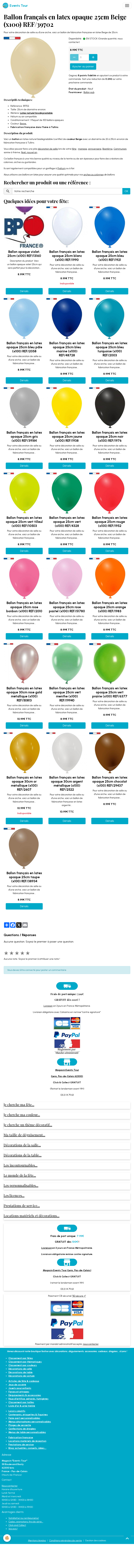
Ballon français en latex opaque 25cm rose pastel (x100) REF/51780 (67, 607)
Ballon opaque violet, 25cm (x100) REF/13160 (24, 254)
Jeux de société (17, 1384)
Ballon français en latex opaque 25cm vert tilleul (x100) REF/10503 (24, 522)
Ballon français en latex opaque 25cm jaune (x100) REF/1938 (67, 437)
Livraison (48, 1005)
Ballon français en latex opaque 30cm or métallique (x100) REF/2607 (24, 784)
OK (126, 191)
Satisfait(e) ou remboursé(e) (23, 1518)
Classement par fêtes (20, 1358)
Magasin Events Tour (67, 1070)
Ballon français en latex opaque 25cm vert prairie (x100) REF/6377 (109, 692)
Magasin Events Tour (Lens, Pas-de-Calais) (67, 1270)
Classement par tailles (21, 1402)
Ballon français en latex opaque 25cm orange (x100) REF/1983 (109, 607)
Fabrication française (20, 1437)
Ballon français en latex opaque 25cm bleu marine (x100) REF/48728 (67, 349)
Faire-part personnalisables (24, 1418)
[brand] (15, 5)
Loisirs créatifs (16, 1411)
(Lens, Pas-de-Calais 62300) (67, 1076)
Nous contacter (10, 1485)
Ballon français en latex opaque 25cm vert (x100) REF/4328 (67, 522)
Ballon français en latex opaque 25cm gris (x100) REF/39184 (24, 437)
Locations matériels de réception (27, 1441)
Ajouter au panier (83, 66)
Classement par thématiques (25, 1361)
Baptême (107, 148)
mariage (82, 148)
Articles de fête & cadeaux (23, 1381)
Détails (24, 291)
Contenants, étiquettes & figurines (28, 1414)
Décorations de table (20, 1372)
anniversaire (94, 148)
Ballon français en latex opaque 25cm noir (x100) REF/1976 (109, 437)
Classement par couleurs (22, 1365)
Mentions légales (37, 1540)
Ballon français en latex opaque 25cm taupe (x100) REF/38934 (24, 877)
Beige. (23, 123)
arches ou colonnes (93, 174)
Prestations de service (21, 1444)
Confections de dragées (22, 1428)
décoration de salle (48, 148)
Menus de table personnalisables (27, 1432)
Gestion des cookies (95, 1540)
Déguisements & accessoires (24, 1395)
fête (74, 148)
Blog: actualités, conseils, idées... (27, 1448)
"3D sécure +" (79, 1296)
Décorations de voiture (21, 1375)
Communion (120, 148)
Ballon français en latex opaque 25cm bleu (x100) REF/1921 (109, 256)
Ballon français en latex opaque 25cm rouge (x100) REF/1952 (109, 522)
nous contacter (91, 1344)
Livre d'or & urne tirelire (21, 1405)
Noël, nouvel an (29, 152)
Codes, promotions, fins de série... (25, 1521)
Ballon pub (89, 92)
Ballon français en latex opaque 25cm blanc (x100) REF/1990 (67, 256)
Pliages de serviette (19, 1425)
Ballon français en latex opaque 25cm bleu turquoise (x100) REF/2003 (109, 349)
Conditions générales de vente (65, 1540)
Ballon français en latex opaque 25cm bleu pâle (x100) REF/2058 (24, 347)
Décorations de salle (20, 1368)
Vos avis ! (13, 1528)
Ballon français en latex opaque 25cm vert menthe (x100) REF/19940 (67, 694)
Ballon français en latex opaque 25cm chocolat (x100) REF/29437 (109, 781)
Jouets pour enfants (19, 1388)
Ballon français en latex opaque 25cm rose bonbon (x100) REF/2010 (24, 607)
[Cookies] (7, 1538)
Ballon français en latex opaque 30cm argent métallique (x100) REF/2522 (67, 784)
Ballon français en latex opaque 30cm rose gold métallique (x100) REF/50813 (24, 694)
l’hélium (61, 168)
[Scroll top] (127, 1538)
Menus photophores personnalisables (29, 1421)
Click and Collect (17, 1525)
